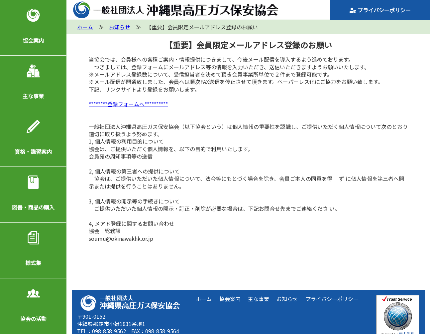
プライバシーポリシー (380, 10)
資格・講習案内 (33, 152)
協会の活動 (33, 319)
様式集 (33, 263)
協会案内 (33, 40)
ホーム (204, 299)
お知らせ (287, 299)
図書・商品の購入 (33, 207)
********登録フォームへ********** (128, 104)
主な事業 (33, 96)
